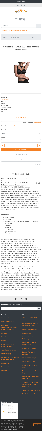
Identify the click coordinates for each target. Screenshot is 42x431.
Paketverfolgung (6, 353)
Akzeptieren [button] (37, 424)
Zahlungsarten (5, 363)
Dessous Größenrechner (29, 329)
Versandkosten (37, 122)
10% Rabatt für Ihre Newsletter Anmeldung (14, 30)
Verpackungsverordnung (8, 350)
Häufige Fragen (26, 333)
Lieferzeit (4, 370)
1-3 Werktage (5, 99)
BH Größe (4, 130)
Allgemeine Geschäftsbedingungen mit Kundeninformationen (9, 327)
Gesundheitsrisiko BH (28, 361)
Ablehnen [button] (29, 424)
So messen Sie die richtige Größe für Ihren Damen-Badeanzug (30, 384)
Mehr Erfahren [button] (13, 429)
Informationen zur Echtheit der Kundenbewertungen (10, 358)
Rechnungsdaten (6, 367)
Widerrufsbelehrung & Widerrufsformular (7, 345)
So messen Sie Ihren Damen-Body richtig (31, 377)
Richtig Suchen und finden (30, 394)
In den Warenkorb (21, 149)
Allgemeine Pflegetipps (29, 358)
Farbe (3, 137)
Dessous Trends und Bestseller (28, 353)
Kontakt (3, 337)
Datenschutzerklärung (7, 321)
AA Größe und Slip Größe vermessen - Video (29, 319)
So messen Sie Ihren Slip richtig (29, 366)
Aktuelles (22, 1)
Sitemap (3, 340)
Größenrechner (17, 126)
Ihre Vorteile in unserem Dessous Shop (29, 343)
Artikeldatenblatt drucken (21, 160)
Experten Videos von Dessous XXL (31, 372)
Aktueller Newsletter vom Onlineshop (29, 338)
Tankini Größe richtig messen (31, 390)
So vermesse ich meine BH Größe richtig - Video (30, 324)
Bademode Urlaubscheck (29, 348)
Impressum (4, 333)
